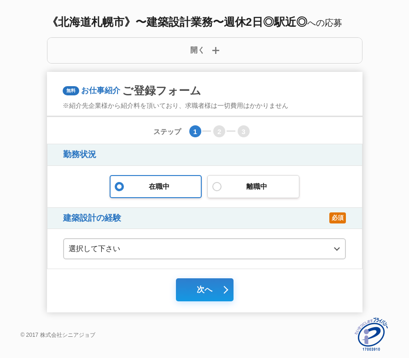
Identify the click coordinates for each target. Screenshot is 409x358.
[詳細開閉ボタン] (204, 50)
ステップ (167, 131)
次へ (204, 289)
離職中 (253, 186)
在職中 (156, 186)
